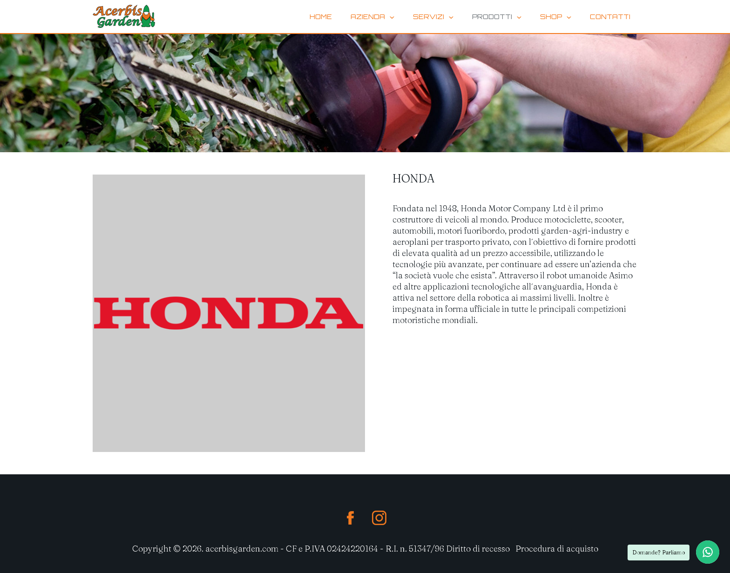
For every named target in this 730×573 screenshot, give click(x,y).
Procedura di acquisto (556, 548)
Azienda (372, 16)
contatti (610, 16)
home (321, 16)
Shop (555, 16)
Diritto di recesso (478, 548)
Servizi (433, 16)
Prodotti (496, 16)
